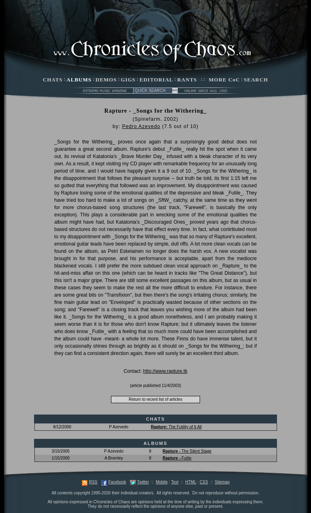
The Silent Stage (187, 451)
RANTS (187, 80)
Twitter (143, 482)
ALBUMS (79, 80)
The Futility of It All (176, 427)
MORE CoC (224, 80)
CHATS (53, 80)
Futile (177, 458)
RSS (93, 482)
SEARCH (256, 80)
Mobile (162, 482)
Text (174, 482)
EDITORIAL (156, 80)
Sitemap (222, 482)
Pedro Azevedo (141, 126)
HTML (190, 482)
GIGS (128, 80)
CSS (204, 482)
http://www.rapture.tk (165, 371)
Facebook (117, 482)
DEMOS (106, 80)
